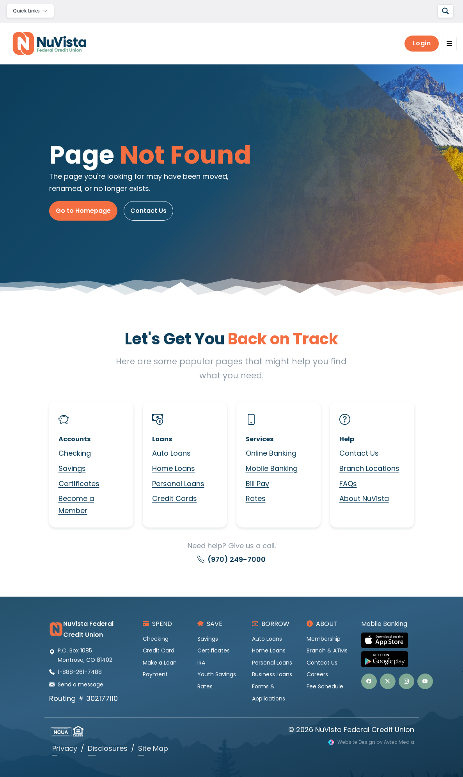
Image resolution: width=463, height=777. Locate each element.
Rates (256, 498)
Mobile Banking (272, 468)
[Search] (445, 11)
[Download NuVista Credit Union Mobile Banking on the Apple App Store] (387, 641)
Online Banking (271, 453)
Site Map (153, 748)
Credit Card (158, 650)
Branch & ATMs (327, 650)
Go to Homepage (83, 210)
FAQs (348, 483)
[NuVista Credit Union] (46, 43)
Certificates (79, 483)
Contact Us (148, 210)
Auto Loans (171, 453)
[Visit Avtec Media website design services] (371, 742)
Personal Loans (178, 483)
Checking (75, 453)
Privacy (64, 748)
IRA (201, 663)
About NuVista (364, 498)
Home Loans (173, 468)
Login (422, 43)
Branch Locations (369, 468)
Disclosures (108, 748)
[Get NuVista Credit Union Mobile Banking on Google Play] (387, 659)
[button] (369, 681)
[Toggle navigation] (30, 11)
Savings (72, 468)
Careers (317, 674)
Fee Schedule (325, 686)
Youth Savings (216, 674)
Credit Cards (174, 498)
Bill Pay (257, 483)
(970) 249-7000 (231, 559)
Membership (324, 639)
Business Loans (272, 674)
